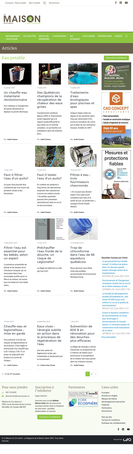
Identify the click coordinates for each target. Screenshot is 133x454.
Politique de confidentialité (113, 423)
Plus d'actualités (109, 337)
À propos (105, 392)
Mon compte (34, 3)
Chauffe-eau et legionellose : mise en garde (15, 330)
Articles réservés (44, 37)
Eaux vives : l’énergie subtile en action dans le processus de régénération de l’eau (49, 335)
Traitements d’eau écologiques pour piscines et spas (82, 100)
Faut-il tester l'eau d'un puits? (49, 176)
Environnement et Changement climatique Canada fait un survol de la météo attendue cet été (116, 283)
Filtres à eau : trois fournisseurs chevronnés (80, 180)
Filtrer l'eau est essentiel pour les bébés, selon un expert (16, 253)
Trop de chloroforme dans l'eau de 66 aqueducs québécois (82, 255)
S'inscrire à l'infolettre (116, 58)
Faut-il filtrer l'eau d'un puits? (16, 176)
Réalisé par (118, 439)
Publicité (105, 405)
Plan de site (107, 417)
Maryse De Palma (109, 399)
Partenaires (107, 408)
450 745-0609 (11, 392)
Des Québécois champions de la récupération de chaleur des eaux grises (50, 100)
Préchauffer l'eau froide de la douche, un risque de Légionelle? (49, 255)
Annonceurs (107, 411)
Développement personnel (113, 402)
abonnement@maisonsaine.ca (17, 396)
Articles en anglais (109, 396)
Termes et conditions (111, 420)
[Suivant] (96, 374)
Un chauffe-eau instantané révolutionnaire (15, 96)
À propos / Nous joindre (15, 3)
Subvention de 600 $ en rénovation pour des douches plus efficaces (82, 333)
